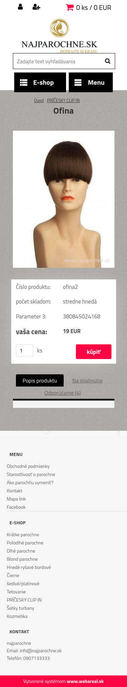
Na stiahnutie (87, 380)
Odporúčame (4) (62, 393)
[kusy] (24, 350)
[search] (107, 61)
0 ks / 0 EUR (93, 7)
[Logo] (59, 36)
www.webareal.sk (85, 681)
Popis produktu (40, 380)
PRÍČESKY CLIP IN (63, 100)
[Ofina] (63, 133)
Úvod (39, 100)
